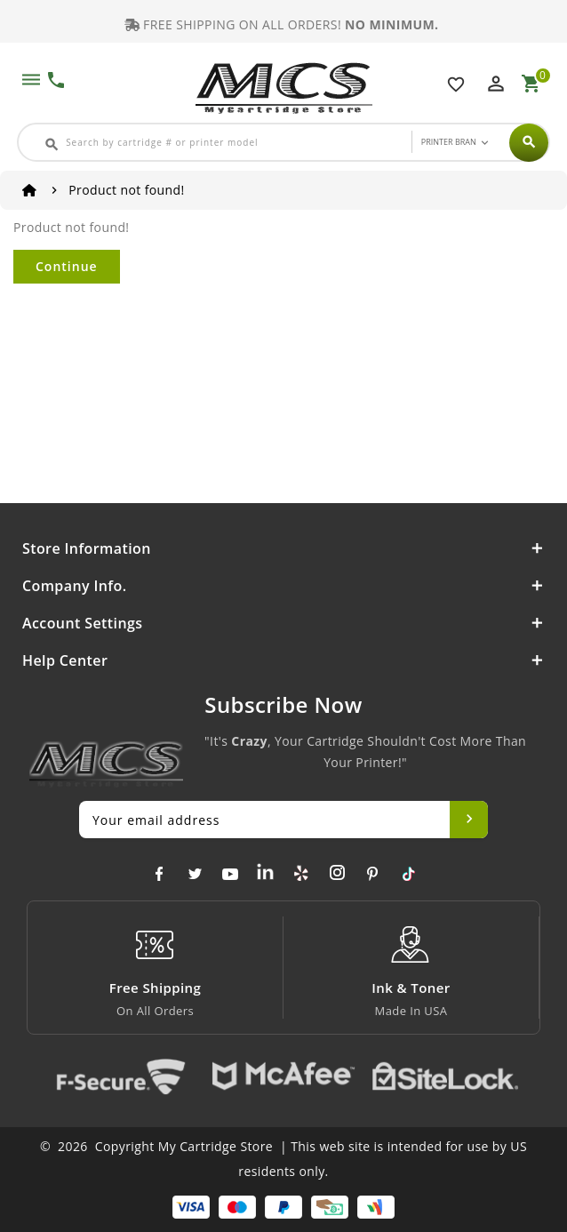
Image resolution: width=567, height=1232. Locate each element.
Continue (67, 266)
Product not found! (126, 189)
